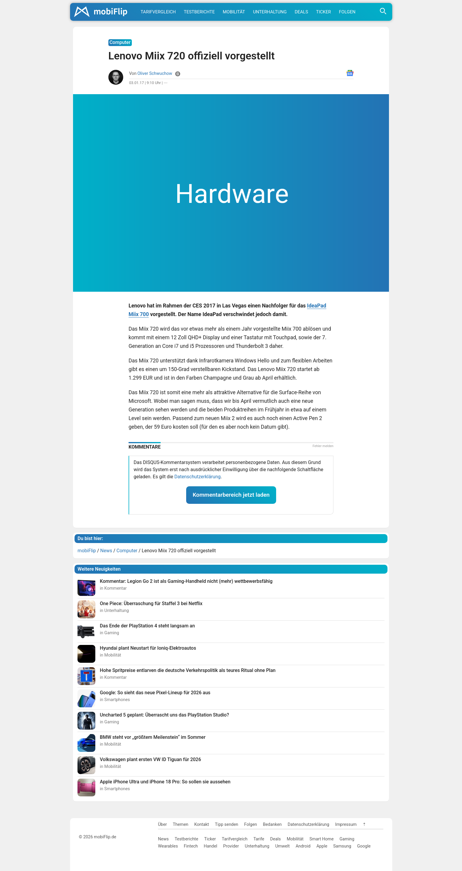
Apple (322, 846)
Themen (180, 824)
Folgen (347, 12)
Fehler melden (323, 446)
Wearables (168, 846)
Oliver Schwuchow (154, 73)
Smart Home (321, 839)
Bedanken (272, 824)
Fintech (191, 846)
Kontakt (201, 824)
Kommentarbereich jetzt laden (231, 494)
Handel (210, 846)
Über (162, 824)
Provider (231, 846)
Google (364, 846)
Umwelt (282, 846)
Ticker (323, 12)
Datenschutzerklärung (197, 476)
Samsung (342, 846)
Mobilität (234, 12)
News (163, 839)
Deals (301, 12)
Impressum (346, 824)
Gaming (347, 839)
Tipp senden (226, 824)
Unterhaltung (270, 12)
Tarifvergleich (158, 12)
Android (303, 846)
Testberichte (199, 12)
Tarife (258, 839)
